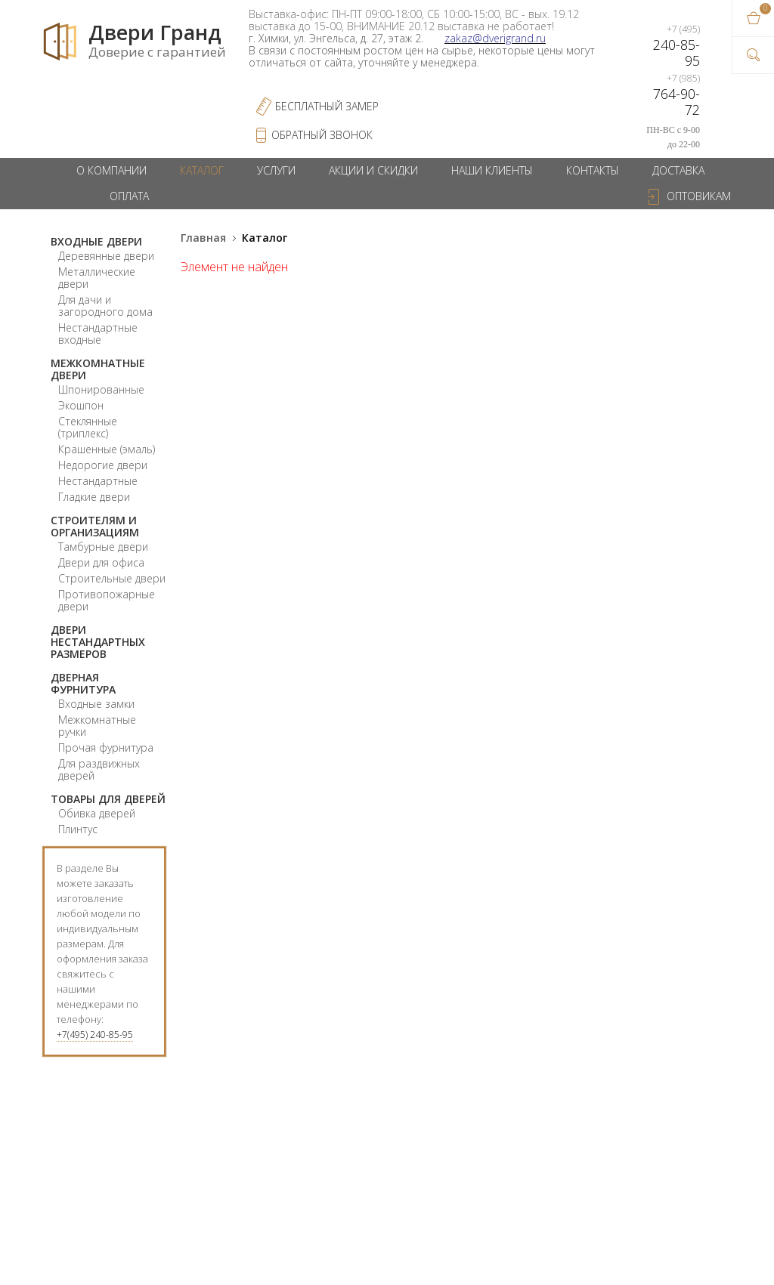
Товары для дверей (108, 799)
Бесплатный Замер (327, 106)
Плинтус (78, 829)
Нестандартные (98, 481)
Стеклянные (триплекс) (87, 427)
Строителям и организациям (95, 526)
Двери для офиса (101, 562)
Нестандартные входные (98, 333)
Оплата (129, 196)
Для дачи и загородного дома (105, 305)
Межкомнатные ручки (97, 725)
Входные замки (96, 704)
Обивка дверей (96, 813)
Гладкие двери (94, 497)
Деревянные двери (106, 256)
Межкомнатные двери (98, 369)
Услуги (276, 170)
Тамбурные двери (103, 546)
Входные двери (96, 241)
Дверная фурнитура (83, 683)
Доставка (678, 170)
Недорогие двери (102, 465)
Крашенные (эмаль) (106, 449)
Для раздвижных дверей (99, 769)
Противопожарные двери (106, 600)
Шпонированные (101, 389)
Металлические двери (96, 277)
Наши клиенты (492, 170)
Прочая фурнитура (105, 747)
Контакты (592, 170)
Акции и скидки (373, 170)
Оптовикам (699, 196)
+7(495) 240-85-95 (95, 1034)
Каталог (202, 170)
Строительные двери (112, 578)
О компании (111, 170)
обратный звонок (322, 135)
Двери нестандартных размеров (98, 641)
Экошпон (81, 405)
